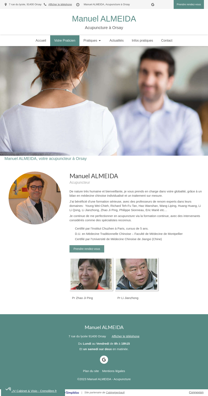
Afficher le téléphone (60, 4)
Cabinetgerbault (115, 392)
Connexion (196, 392)
